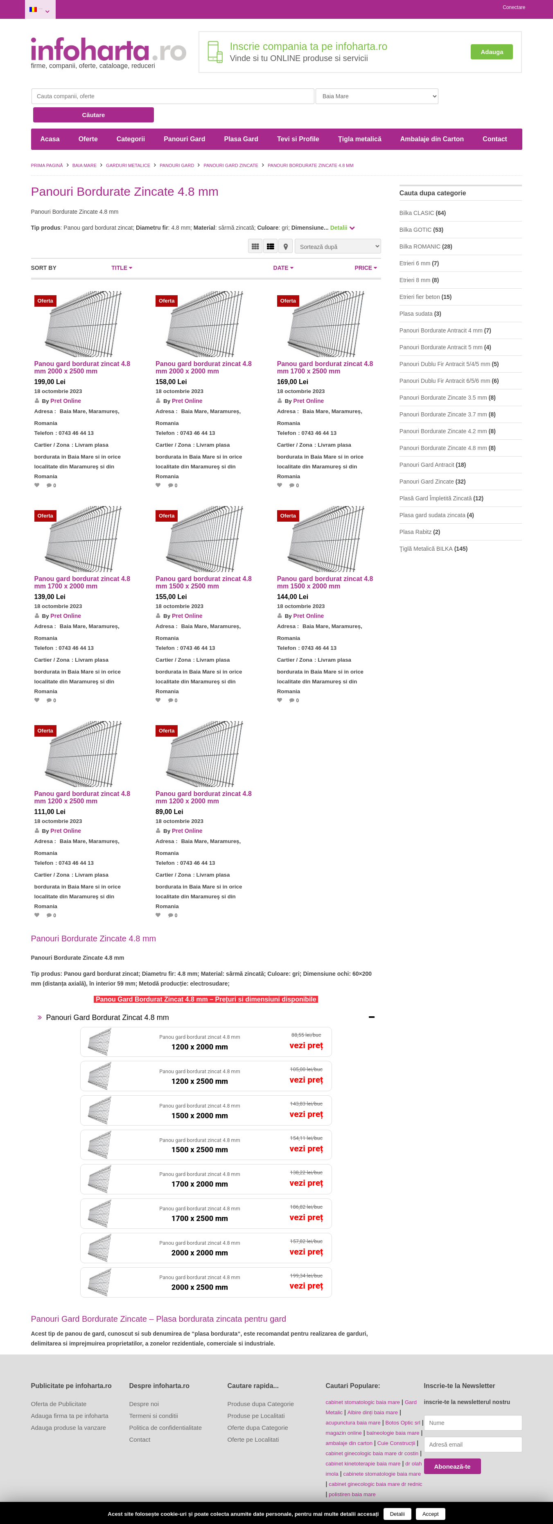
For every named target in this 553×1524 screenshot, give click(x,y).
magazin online (355, 1406)
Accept (430, 1514)
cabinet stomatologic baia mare (365, 1376)
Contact (495, 115)
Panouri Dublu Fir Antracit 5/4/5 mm (445, 340)
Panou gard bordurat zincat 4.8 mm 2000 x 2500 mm (82, 344)
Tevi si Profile (298, 115)
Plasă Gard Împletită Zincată (436, 474)
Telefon (44, 409)
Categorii (131, 115)
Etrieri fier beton (420, 273)
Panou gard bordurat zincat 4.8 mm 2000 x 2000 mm (204, 344)
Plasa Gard (241, 115)
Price (365, 244)
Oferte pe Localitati (253, 1414)
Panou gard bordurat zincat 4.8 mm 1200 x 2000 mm (204, 772)
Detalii (397, 1514)
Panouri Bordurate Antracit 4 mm (441, 306)
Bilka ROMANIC (420, 222)
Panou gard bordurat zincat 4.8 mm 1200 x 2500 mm (82, 772)
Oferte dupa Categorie (258, 1402)
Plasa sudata (416, 290)
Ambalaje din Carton (432, 115)
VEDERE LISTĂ (270, 222)
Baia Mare (55, 7)
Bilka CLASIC (417, 189)
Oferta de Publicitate (59, 1378)
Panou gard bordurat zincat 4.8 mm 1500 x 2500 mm (204, 558)
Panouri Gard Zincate (230, 141)
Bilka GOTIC (416, 206)
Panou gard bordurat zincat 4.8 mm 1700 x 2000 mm (82, 558)
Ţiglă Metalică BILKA (426, 525)
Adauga (492, 48)
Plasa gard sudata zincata (432, 491)
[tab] (206, 992)
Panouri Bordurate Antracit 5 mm (441, 323)
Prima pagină (47, 141)
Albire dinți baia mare (376, 1386)
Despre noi (144, 1378)
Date (283, 244)
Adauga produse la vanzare (68, 1402)
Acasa (50, 115)
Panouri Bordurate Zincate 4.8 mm (443, 424)
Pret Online (66, 377)
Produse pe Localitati (256, 1390)
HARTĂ (285, 222)
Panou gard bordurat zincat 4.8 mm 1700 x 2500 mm (325, 344)
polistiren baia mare (351, 1475)
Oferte (88, 115)
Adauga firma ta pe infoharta (69, 1390)
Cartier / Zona (52, 421)
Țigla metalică (359, 115)
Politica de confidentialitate (165, 1402)
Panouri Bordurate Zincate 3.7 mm (443, 390)
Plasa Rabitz (416, 508)
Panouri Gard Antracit (427, 441)
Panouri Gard (184, 115)
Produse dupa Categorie (261, 1378)
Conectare (514, 7)
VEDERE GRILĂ (255, 222)
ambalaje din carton (368, 1416)
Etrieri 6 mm (415, 239)
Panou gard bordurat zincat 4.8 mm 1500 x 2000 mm (325, 558)
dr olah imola (372, 1445)
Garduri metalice (128, 141)
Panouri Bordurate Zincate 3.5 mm (443, 374)
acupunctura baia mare (355, 1396)
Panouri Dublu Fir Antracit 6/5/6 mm (445, 357)
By (46, 377)
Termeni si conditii (153, 1390)
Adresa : (45, 387)
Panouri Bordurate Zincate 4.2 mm (443, 407)
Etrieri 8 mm (415, 256)
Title (121, 244)
